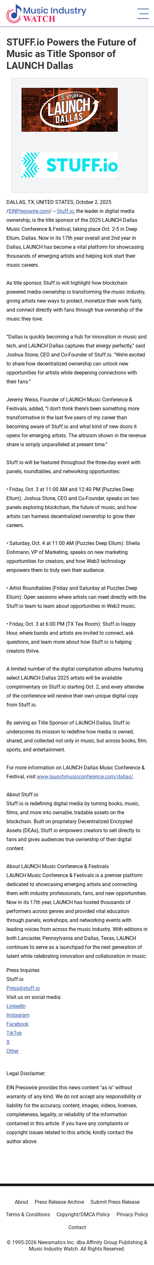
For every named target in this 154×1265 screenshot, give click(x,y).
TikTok (14, 1033)
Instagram (18, 1015)
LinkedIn (16, 1006)
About (21, 1202)
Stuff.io (65, 211)
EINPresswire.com (29, 211)
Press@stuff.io (23, 988)
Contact (77, 1227)
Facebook (17, 1024)
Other (12, 1051)
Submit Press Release (115, 1202)
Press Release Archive (59, 1202)
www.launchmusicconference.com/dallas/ (85, 777)
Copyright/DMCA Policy (83, 1214)
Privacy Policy (132, 1214)
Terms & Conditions (28, 1214)
